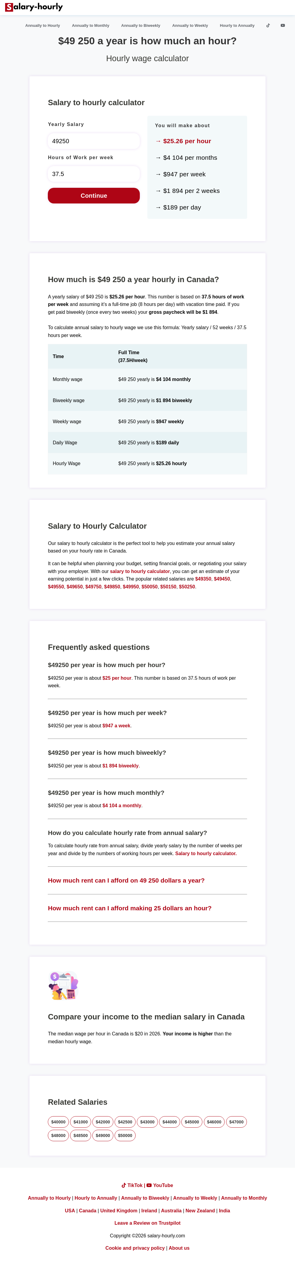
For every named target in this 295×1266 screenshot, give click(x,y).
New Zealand (200, 1210)
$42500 (125, 1122)
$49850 (112, 586)
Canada (88, 1210)
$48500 (80, 1135)
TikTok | (134, 1185)
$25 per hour (117, 678)
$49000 (103, 1135)
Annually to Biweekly (140, 25)
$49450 (222, 578)
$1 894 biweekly (121, 765)
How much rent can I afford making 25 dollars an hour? (129, 908)
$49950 (131, 586)
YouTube (159, 1185)
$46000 (214, 1122)
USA (70, 1210)
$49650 (75, 586)
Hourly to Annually (237, 25)
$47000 (236, 1122)
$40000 (58, 1122)
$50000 (125, 1135)
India (224, 1210)
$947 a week (117, 725)
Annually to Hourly (42, 25)
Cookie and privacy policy (135, 1248)
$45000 (192, 1122)
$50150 (168, 586)
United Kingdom (118, 1210)
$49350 (203, 578)
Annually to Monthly (90, 25)
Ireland (149, 1210)
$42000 (103, 1122)
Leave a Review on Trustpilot (148, 1223)
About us (179, 1248)
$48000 (58, 1135)
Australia (171, 1210)
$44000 (169, 1122)
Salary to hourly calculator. (206, 853)
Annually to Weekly (190, 25)
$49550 (56, 586)
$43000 (147, 1122)
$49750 (93, 586)
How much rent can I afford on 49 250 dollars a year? (126, 880)
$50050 (150, 586)
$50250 (187, 586)
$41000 (80, 1122)
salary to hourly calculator (140, 571)
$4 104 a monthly (122, 805)
